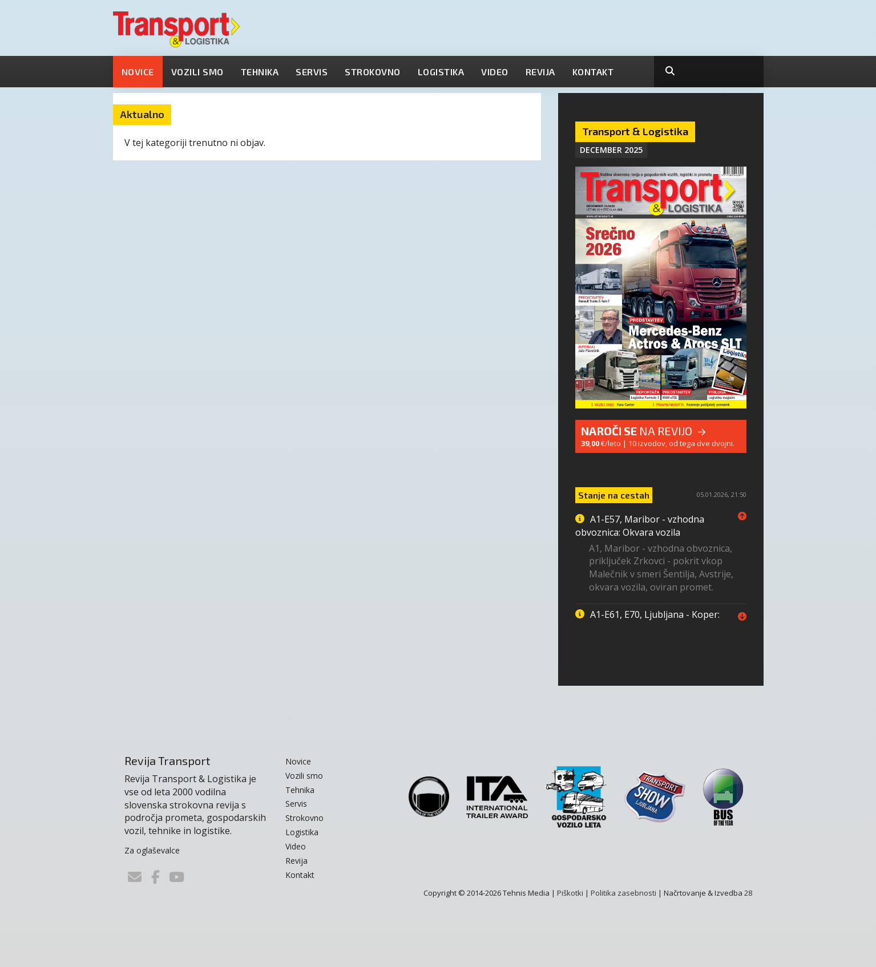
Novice (138, 71)
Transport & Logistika (635, 131)
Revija (540, 71)
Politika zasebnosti (623, 893)
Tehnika (260, 71)
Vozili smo (197, 71)
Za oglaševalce (152, 850)
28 (748, 893)
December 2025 (611, 149)
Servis (312, 71)
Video (494, 71)
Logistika (441, 71)
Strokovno (373, 71)
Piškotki (570, 893)
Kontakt (593, 71)
